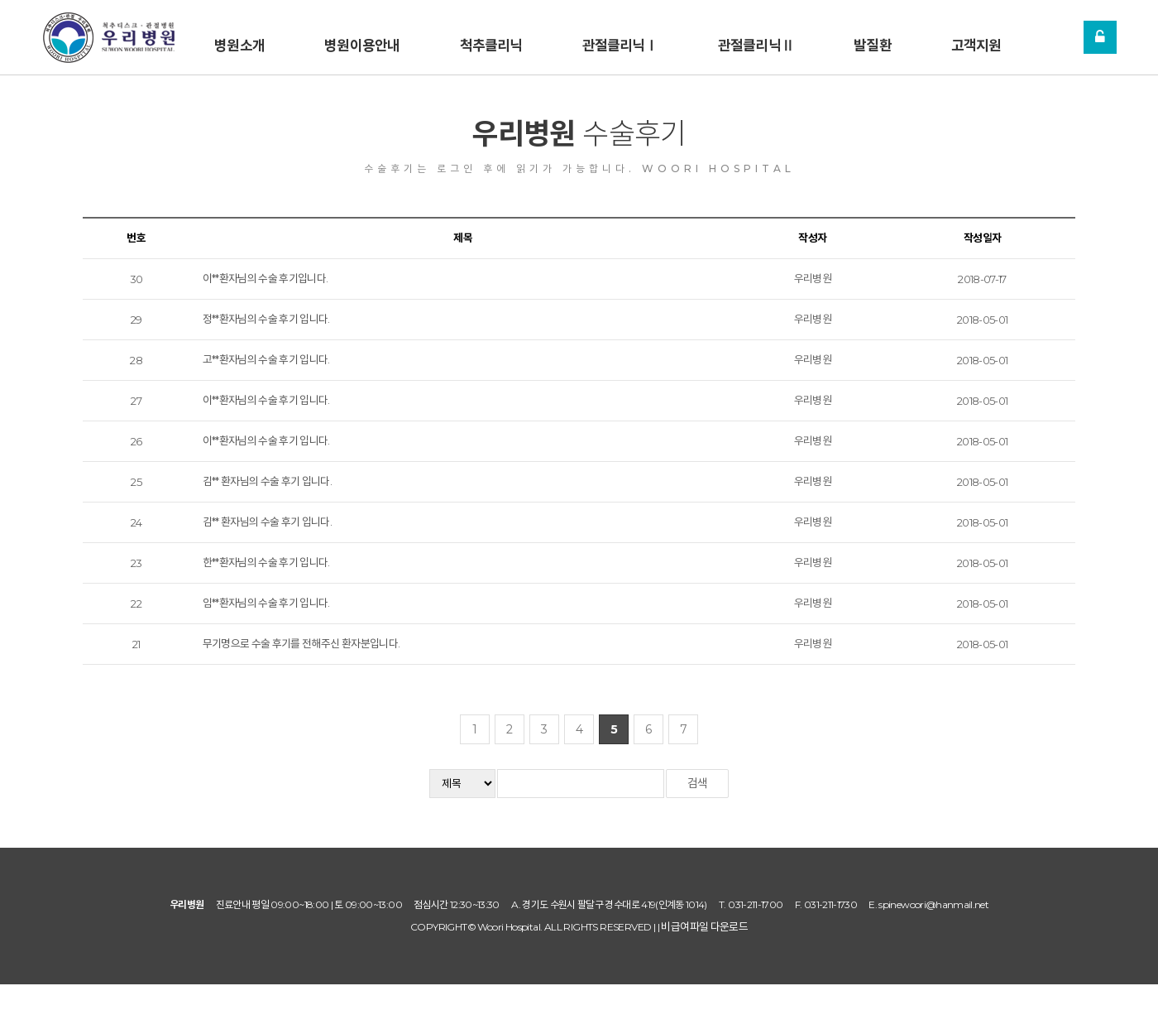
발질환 (872, 41)
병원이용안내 (362, 41)
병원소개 (239, 41)
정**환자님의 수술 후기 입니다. (266, 318)
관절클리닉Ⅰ (620, 41)
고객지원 (976, 41)
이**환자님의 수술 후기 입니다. (266, 399)
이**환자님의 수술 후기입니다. (265, 278)
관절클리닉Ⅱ (756, 41)
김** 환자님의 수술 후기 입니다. (268, 481)
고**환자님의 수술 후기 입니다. (266, 359)
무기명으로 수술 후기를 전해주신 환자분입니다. (301, 643)
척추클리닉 (491, 41)
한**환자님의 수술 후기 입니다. (266, 562)
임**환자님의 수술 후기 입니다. (266, 602)
